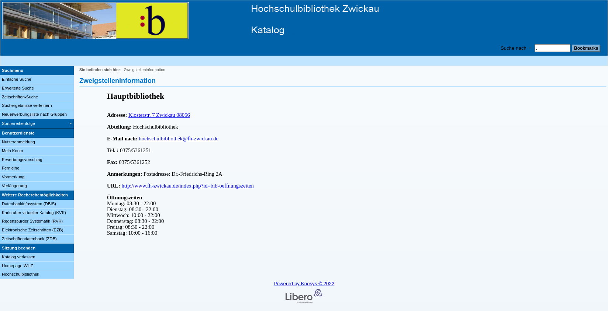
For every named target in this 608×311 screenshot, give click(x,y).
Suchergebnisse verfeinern (27, 105)
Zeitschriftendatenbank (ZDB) (29, 239)
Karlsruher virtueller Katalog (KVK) (34, 212)
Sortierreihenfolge (18, 123)
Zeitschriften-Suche (20, 97)
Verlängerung (14, 186)
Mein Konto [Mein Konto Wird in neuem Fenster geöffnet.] (12, 150)
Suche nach (513, 48)
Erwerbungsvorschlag (22, 159)
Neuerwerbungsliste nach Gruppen (34, 114)
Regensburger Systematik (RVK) (32, 221)
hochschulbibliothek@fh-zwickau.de (178, 138)
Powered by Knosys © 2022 (304, 283)
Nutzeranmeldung (18, 142)
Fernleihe (11, 168)
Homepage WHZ (17, 265)
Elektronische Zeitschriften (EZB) (32, 230)
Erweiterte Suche (18, 88)
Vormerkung (13, 177)
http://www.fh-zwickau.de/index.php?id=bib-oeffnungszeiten (188, 186)
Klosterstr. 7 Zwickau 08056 (159, 115)
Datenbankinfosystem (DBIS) (29, 204)
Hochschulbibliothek (20, 274)
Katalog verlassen (18, 257)
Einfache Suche (16, 79)
